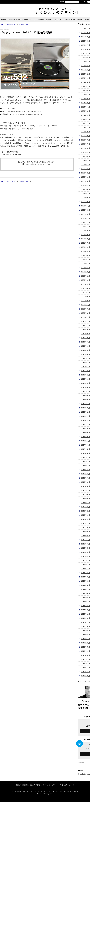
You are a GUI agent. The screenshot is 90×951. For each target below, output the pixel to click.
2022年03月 (85, 210)
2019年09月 (85, 334)
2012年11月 (85, 672)
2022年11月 (85, 177)
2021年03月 (85, 259)
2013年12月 (85, 618)
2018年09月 (85, 383)
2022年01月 (85, 218)
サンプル (58, 19)
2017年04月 (85, 453)
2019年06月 (85, 346)
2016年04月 (85, 503)
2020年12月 (85, 272)
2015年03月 (85, 556)
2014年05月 (85, 597)
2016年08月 (85, 486)
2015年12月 (85, 519)
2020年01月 (85, 317)
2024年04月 (85, 107)
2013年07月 (85, 639)
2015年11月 (85, 523)
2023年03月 (85, 160)
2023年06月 (85, 148)
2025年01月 (85, 70)
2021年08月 (85, 239)
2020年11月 (85, 276)
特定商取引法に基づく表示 (31, 785)
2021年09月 (85, 235)
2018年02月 (85, 412)
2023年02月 (85, 165)
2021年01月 (85, 268)
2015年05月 (85, 548)
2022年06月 (85, 198)
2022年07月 (85, 193)
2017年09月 (85, 433)
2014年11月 (85, 573)
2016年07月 (85, 490)
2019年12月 (85, 321)
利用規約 (18, 785)
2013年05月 (85, 647)
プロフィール (39, 19)
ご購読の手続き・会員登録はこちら (38, 164)
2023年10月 (85, 132)
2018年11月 (85, 375)
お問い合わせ (69, 785)
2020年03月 (85, 309)
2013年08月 (85, 635)
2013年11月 (85, 622)
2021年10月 (85, 231)
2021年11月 (85, 226)
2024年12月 (85, 74)
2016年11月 (85, 474)
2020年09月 (85, 284)
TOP (2, 24)
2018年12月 (85, 371)
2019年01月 (85, 367)
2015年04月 (85, 552)
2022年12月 (85, 173)
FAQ (61, 785)
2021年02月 (85, 264)
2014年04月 (85, 602)
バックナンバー (69, 19)
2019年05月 (85, 350)
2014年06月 (85, 593)
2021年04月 (85, 255)
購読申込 (49, 19)
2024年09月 (85, 86)
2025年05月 (85, 53)
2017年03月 (85, 457)
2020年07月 (85, 292)
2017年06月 (85, 445)
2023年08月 (85, 140)
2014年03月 (85, 606)
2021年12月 (85, 222)
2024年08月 (85, 90)
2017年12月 (85, 420)
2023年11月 (85, 127)
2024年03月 (85, 111)
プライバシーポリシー (51, 785)
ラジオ (79, 19)
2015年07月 (85, 540)
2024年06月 (85, 99)
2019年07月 (85, 342)
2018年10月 (85, 379)
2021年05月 (85, 251)
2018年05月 (85, 400)
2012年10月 (85, 676)
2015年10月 (85, 527)
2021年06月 (85, 247)
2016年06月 (85, 494)
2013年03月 (85, 655)
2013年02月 (85, 659)
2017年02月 (85, 461)
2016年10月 (85, 478)
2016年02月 (85, 511)
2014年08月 (85, 585)
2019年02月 (85, 362)
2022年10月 (85, 181)
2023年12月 (85, 123)
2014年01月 (85, 614)
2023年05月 (85, 152)
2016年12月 (85, 470)
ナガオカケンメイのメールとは (20, 19)
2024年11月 (85, 78)
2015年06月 (85, 544)
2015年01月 (85, 564)
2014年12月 (85, 569)
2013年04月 (85, 651)
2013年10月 (85, 626)
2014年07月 (85, 589)
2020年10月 (85, 280)
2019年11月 (85, 325)
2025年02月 (85, 66)
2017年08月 (85, 437)
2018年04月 (85, 404)
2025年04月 (85, 57)
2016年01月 (85, 515)
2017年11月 (85, 424)
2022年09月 (85, 185)
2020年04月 (85, 305)
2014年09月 (85, 581)
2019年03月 (85, 358)
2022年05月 (85, 202)
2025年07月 (85, 45)
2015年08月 (85, 536)
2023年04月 (85, 156)
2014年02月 (85, 610)
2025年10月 (85, 33)
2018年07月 (85, 391)
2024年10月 (85, 82)
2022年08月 (85, 189)
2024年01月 (85, 119)
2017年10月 (85, 428)
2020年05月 (85, 301)
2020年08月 (85, 288)
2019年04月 (85, 354)
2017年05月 (85, 449)
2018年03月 (85, 408)
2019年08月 (85, 338)
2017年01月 (85, 466)
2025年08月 (85, 41)
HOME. (4, 19)
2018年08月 (85, 387)
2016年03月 (85, 507)
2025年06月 (85, 49)
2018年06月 (85, 395)
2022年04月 (85, 206)
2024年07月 (85, 95)
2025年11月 (85, 29)
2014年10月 (85, 577)
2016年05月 (85, 498)
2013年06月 (85, 643)
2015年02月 (85, 560)
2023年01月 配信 (24, 24)
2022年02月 (85, 214)
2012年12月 (85, 668)
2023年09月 (85, 136)
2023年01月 (85, 169)
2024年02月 (85, 115)
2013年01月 (85, 663)
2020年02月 (85, 313)
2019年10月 (85, 329)
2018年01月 (85, 416)
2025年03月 (85, 62)
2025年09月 (85, 37)
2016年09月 (85, 482)
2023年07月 (85, 144)
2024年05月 (85, 103)
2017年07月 (85, 441)
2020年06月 (85, 296)
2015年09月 (85, 531)
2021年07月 (85, 243)
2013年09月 (85, 630)
